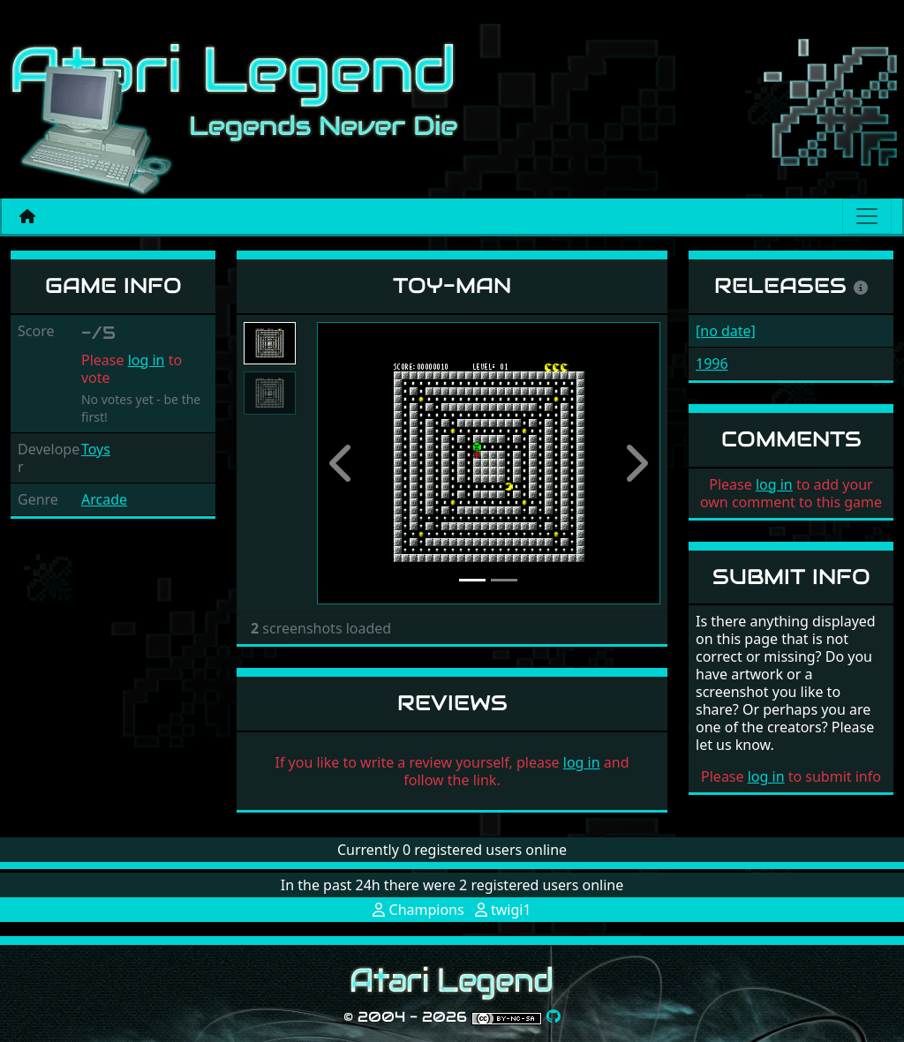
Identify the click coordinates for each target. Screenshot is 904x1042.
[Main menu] (867, 216)
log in (146, 360)
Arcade (104, 499)
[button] (342, 463)
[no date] (726, 331)
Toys (95, 449)
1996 (712, 363)
